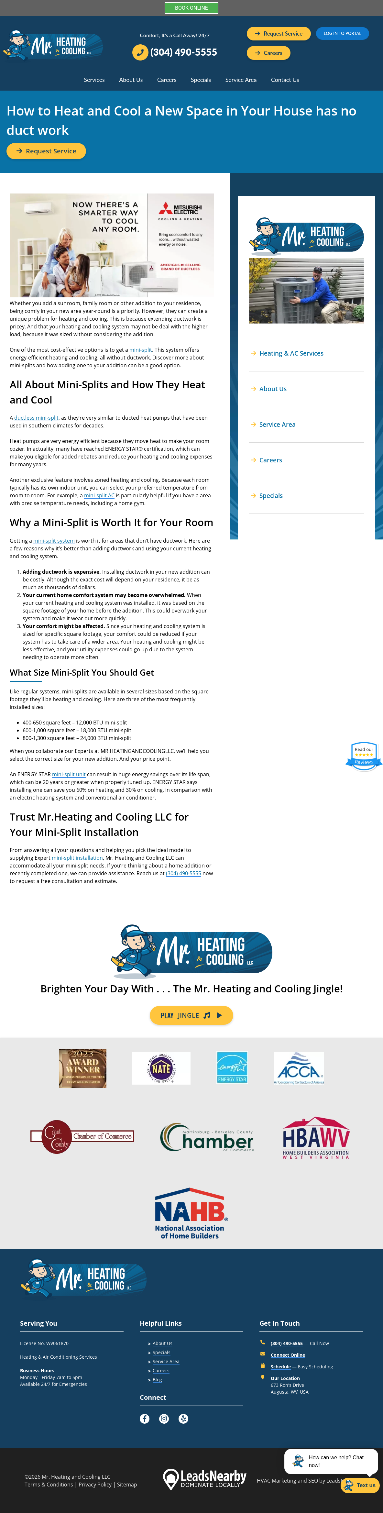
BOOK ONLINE (191, 8)
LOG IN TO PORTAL (342, 33)
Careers (167, 79)
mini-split (140, 349)
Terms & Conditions (49, 1484)
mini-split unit (69, 774)
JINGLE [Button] (191, 1015)
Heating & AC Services (287, 353)
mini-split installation (77, 857)
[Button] (269, 53)
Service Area (241, 79)
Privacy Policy (95, 1484)
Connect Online (288, 1355)
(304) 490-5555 (183, 873)
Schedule (281, 1367)
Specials (201, 79)
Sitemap (127, 1484)
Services (94, 79)
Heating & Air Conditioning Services (58, 1357)
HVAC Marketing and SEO (287, 1480)
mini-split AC (99, 495)
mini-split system (54, 540)
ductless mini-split (36, 417)
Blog (157, 1379)
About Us (131, 79)
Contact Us (285, 79)
